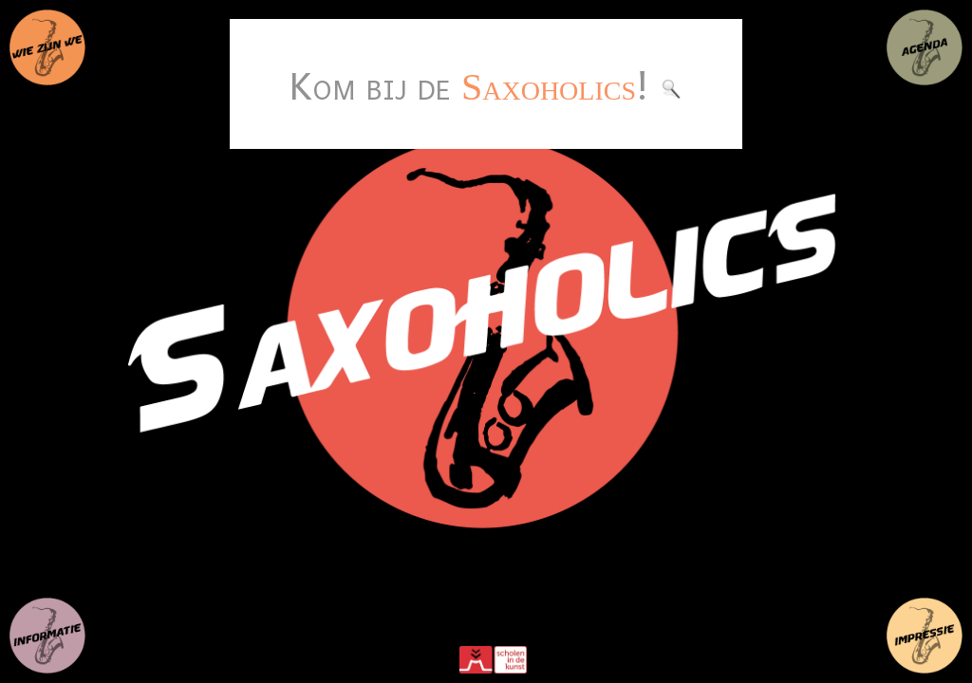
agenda (925, 47)
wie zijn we (47, 47)
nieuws (47, 636)
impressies (925, 636)
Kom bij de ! (486, 84)
